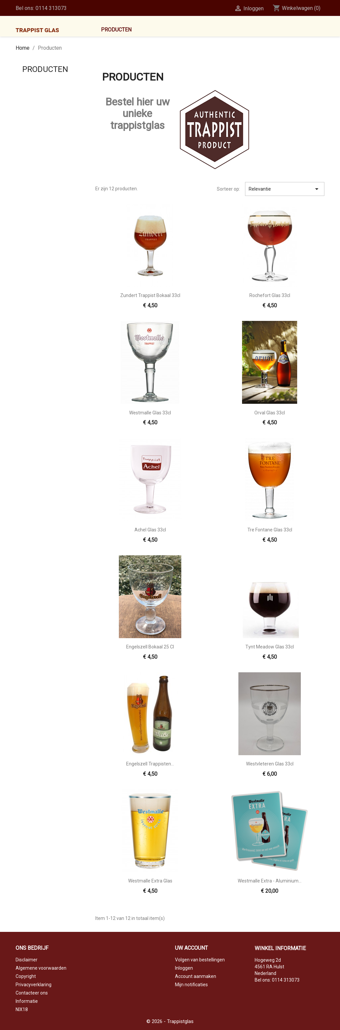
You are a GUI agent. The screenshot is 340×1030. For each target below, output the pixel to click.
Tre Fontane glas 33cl (269, 529)
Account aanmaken (195, 976)
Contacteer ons (32, 993)
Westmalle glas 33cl (150, 412)
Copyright (26, 976)
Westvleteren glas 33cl (270, 763)
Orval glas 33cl (269, 412)
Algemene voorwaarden (41, 968)
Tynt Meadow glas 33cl (269, 646)
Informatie (27, 1001)
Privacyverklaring (33, 984)
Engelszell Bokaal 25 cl (150, 646)
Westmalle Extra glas (150, 880)
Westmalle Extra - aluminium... (269, 880)
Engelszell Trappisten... (150, 763)
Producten (116, 30)
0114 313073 (51, 8)
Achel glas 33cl (150, 529)
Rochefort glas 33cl (269, 295)
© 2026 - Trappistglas (170, 1021)
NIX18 (22, 1009)
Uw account (191, 948)
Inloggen (184, 968)
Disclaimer (27, 959)
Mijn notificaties (191, 984)
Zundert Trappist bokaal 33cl (150, 295)
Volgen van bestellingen (200, 959)
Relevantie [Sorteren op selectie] (285, 189)
